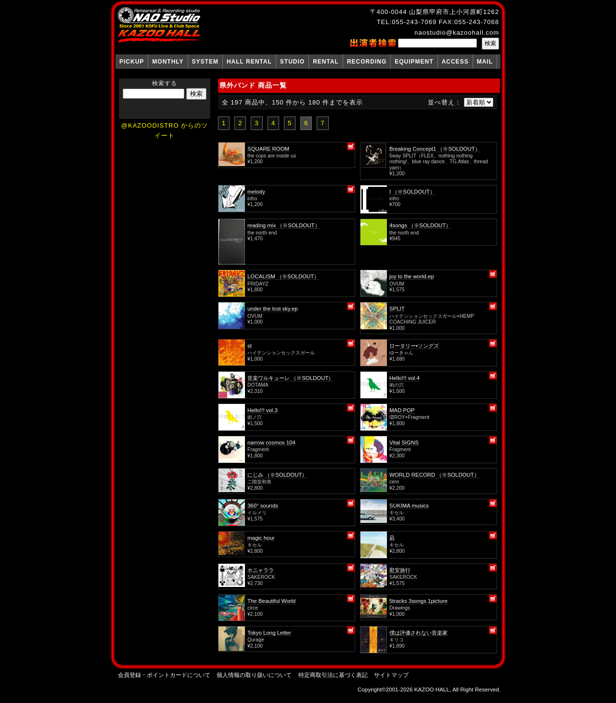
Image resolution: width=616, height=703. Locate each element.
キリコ (396, 639)
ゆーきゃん (401, 352)
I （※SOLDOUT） (412, 192)
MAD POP (402, 410)
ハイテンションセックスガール (281, 352)
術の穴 (396, 385)
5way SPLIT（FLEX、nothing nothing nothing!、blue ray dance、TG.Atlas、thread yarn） (438, 161)
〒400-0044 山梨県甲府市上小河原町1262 (434, 11)
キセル (396, 512)
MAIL (485, 61)
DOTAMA (258, 385)
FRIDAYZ (258, 283)
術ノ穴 (254, 417)
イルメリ (257, 512)
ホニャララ (260, 570)
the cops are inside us (271, 155)
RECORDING (366, 61)
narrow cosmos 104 (271, 442)
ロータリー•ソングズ (414, 346)
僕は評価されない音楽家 (418, 633)
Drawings (399, 608)
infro (252, 198)
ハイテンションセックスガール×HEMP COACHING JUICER (431, 319)
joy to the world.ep (411, 276)
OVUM (396, 283)
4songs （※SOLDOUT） (420, 225)
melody (256, 192)
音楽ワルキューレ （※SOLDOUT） (290, 378)
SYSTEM (205, 61)
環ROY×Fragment (409, 417)
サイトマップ (391, 675)
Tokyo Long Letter (269, 633)
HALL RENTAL (249, 61)
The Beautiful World (271, 601)
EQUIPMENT (414, 61)
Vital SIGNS (404, 442)
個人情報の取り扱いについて (254, 675)
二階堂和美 (259, 481)
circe (252, 608)
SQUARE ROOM (268, 149)
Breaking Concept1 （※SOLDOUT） (434, 149)
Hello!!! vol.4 (404, 378)
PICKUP (131, 61)
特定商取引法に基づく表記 (333, 675)
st (249, 346)
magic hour (261, 538)
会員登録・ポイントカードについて (164, 675)
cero (394, 481)
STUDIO (292, 61)
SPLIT (397, 309)
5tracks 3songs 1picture (418, 601)
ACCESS (455, 61)
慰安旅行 (400, 570)
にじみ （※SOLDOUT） (277, 475)
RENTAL (326, 61)
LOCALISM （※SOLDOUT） (283, 276)
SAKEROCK (261, 577)
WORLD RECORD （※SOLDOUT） (434, 475)
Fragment (258, 449)
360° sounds (262, 505)
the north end (262, 232)
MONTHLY (167, 61)
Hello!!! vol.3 (262, 410)
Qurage (255, 639)
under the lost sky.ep (272, 309)
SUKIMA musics (409, 505)
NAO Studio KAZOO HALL (159, 25)
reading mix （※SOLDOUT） (283, 225)
